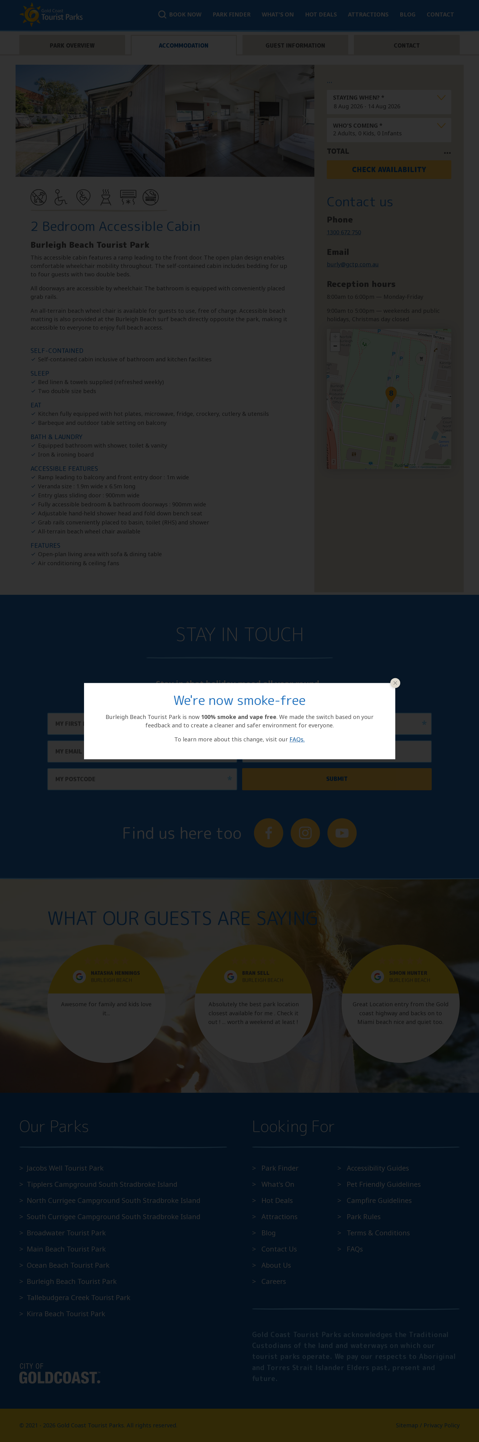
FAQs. (297, 739)
